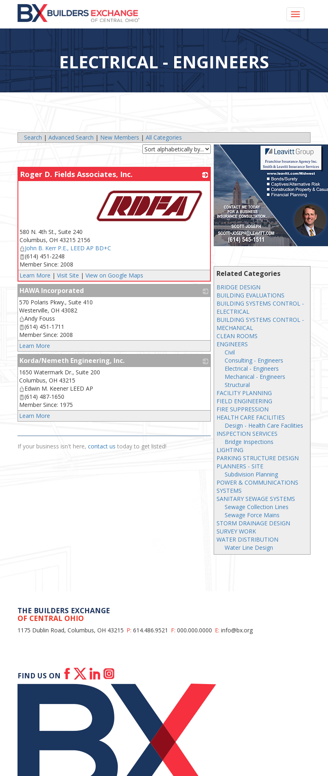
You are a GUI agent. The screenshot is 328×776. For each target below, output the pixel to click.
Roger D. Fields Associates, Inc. (76, 174)
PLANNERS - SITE (239, 466)
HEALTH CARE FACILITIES (250, 417)
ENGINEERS (232, 344)
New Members (119, 137)
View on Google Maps (114, 275)
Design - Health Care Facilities (264, 425)
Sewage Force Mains (252, 515)
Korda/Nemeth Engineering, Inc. (72, 360)
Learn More (35, 275)
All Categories (164, 137)
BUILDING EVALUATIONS (250, 295)
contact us (102, 446)
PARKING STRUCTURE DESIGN (257, 458)
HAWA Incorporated (52, 290)
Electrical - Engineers (252, 368)
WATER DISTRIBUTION (247, 539)
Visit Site (68, 275)
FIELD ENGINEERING (244, 401)
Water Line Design (249, 547)
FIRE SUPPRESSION (242, 409)
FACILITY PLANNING (244, 393)
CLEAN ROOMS (237, 336)
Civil (230, 352)
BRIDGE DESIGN (238, 287)
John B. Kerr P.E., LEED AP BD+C (65, 248)
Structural (237, 385)
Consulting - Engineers (254, 360)
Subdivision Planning (251, 474)
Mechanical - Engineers (255, 376)
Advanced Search (71, 137)
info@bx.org (237, 630)
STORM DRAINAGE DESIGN (253, 523)
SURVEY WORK (236, 531)
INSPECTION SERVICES (247, 433)
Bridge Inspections (249, 442)
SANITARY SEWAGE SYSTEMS (255, 499)
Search (33, 137)
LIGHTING (229, 450)
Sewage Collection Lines (257, 507)
